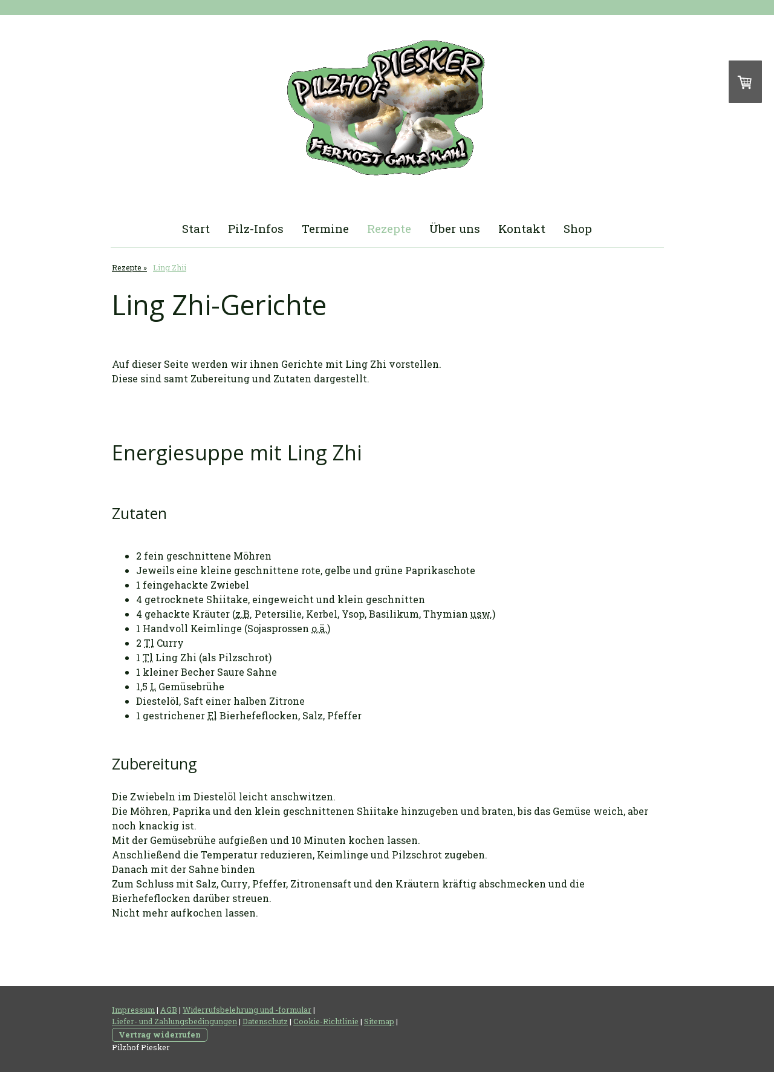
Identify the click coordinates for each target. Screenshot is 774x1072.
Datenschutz (265, 1021)
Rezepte (389, 228)
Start (196, 228)
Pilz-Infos (256, 228)
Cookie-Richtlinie (326, 1021)
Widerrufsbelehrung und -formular (247, 1010)
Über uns (454, 228)
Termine (325, 228)
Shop (578, 228)
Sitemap (379, 1021)
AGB (168, 1010)
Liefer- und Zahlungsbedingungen (174, 1021)
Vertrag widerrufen (160, 1034)
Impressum (133, 1010)
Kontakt (521, 228)
